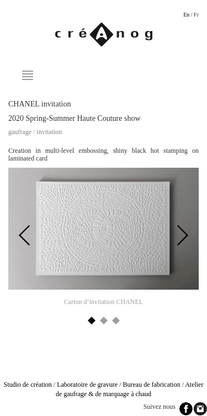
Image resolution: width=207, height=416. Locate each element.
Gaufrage (19, 132)
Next (182, 236)
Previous (25, 236)
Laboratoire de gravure (87, 384)
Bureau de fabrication (151, 384)
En (186, 15)
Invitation (49, 132)
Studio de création (28, 384)
